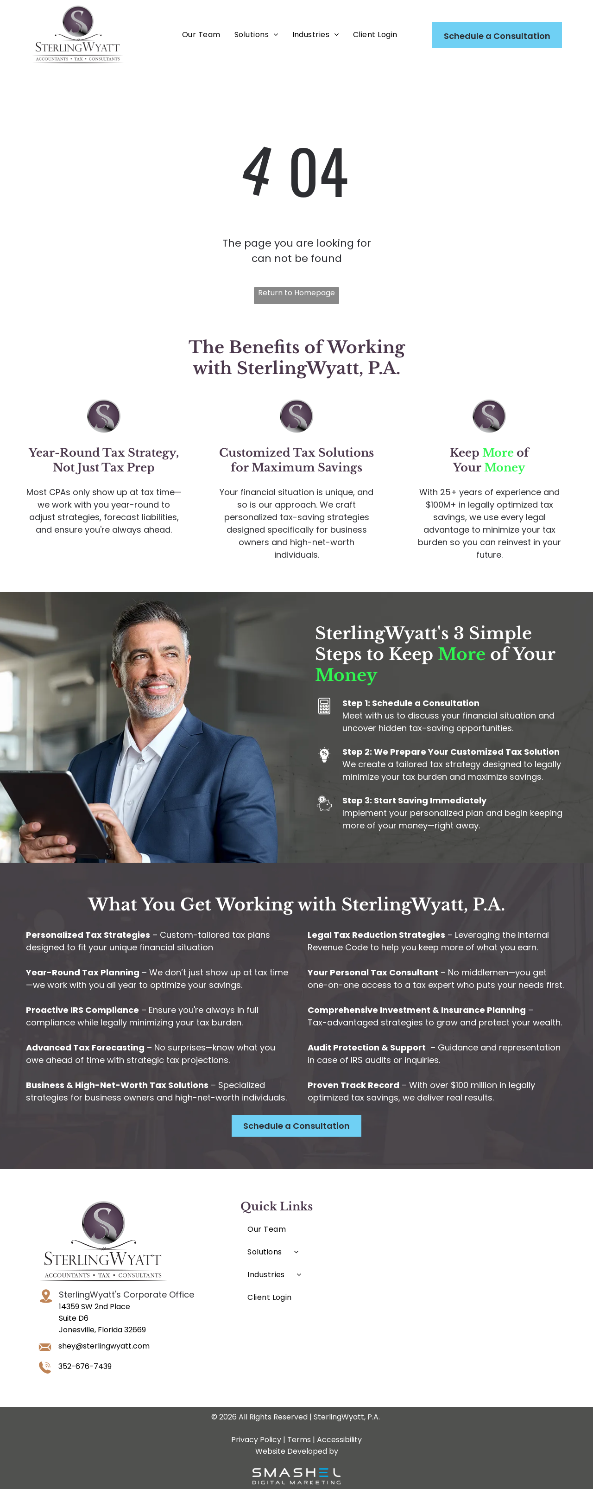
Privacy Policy (256, 1439)
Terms (299, 1439)
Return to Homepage (296, 292)
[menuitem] (201, 34)
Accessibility (339, 1439)
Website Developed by (296, 1451)
